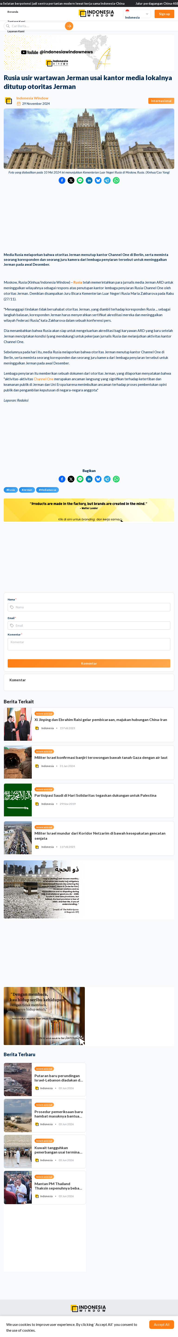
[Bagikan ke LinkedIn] (89, 180)
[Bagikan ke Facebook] (62, 180)
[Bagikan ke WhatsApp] (116, 180)
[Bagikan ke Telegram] (107, 180)
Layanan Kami (15, 31)
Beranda (12, 11)
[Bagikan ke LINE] (80, 180)
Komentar (15, 634)
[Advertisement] (89, 218)
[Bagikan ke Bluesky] (98, 180)
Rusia (77, 282)
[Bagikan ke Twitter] (71, 180)
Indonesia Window (32, 98)
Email (12, 618)
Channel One (44, 379)
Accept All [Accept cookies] (161, 1324)
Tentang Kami (16, 21)
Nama (12, 599)
